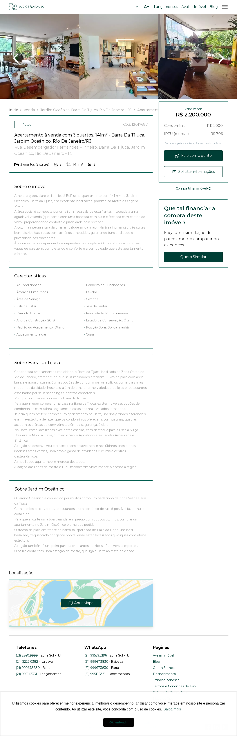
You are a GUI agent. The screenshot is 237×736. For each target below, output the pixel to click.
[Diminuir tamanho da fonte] (138, 6)
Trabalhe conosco (166, 680)
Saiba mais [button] (172, 709)
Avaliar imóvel (163, 655)
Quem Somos (163, 668)
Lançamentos (166, 7)
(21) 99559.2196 (95, 655)
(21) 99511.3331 (26, 674)
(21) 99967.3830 (28, 668)
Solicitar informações (193, 172)
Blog (214, 7)
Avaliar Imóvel (193, 7)
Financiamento (164, 674)
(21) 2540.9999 (27, 655)
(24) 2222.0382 (27, 662)
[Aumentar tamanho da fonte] (146, 6)
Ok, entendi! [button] (118, 722)
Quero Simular (193, 257)
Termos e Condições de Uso (174, 686)
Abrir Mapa (81, 603)
